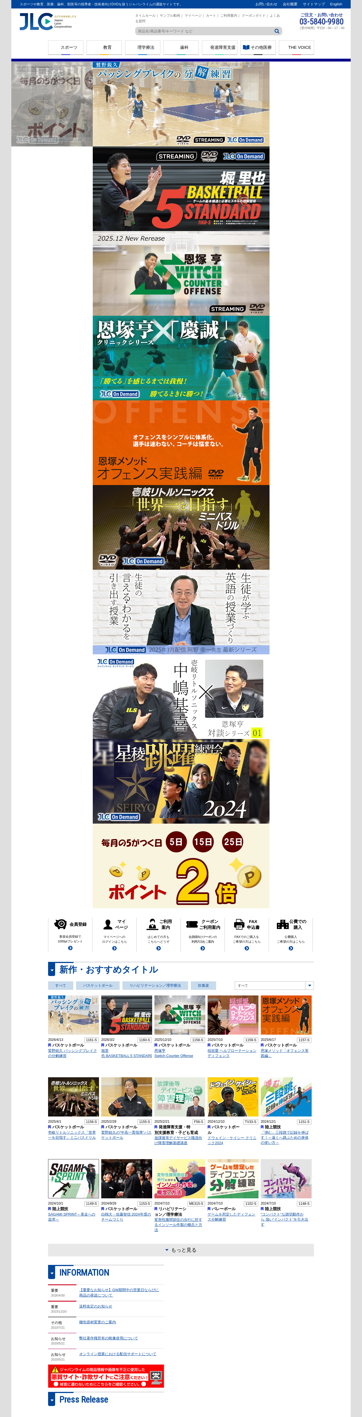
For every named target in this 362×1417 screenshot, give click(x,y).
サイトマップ (314, 4)
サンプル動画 (170, 15)
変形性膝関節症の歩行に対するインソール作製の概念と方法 (178, 1225)
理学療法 (145, 47)
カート (211, 15)
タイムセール (145, 15)
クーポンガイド (254, 15)
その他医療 (261, 47)
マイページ (193, 15)
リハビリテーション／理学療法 (155, 985)
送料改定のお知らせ (95, 1306)
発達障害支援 (223, 47)
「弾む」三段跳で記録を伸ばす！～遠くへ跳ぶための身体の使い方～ (285, 1137)
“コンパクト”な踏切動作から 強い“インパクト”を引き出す (284, 1219)
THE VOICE (299, 47)
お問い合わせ (266, 4)
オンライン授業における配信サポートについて (117, 1354)
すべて (60, 985)
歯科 (184, 47)
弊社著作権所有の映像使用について (108, 1338)
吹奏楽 (203, 985)
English (336, 4)
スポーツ (69, 47)
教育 (107, 47)
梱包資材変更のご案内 (97, 1322)
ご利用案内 (228, 15)
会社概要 (290, 4)
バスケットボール (98, 985)
